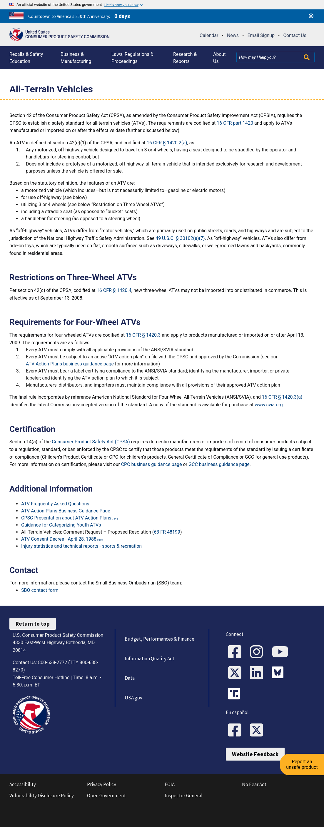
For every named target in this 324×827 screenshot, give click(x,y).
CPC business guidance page (151, 464)
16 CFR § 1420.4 (114, 290)
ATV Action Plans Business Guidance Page (65, 511)
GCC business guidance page (219, 464)
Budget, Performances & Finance (159, 639)
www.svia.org (269, 404)
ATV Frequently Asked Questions (55, 504)
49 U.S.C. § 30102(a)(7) (180, 238)
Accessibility (22, 784)
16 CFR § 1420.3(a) (282, 397)
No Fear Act (254, 784)
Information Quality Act (149, 658)
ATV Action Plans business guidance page (70, 364)
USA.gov (133, 697)
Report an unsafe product (302, 764)
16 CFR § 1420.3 (143, 335)
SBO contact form (39, 590)
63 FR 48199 (167, 532)
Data (130, 678)
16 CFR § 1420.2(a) (167, 143)
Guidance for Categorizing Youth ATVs (61, 525)
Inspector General (184, 795)
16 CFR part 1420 (235, 123)
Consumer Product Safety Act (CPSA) (91, 442)
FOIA (170, 784)
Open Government (106, 795)
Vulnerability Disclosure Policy (41, 795)
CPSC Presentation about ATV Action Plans (66, 518)
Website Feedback (255, 754)
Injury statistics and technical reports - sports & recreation (81, 546)
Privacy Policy (101, 784)
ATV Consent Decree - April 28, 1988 (58, 539)
